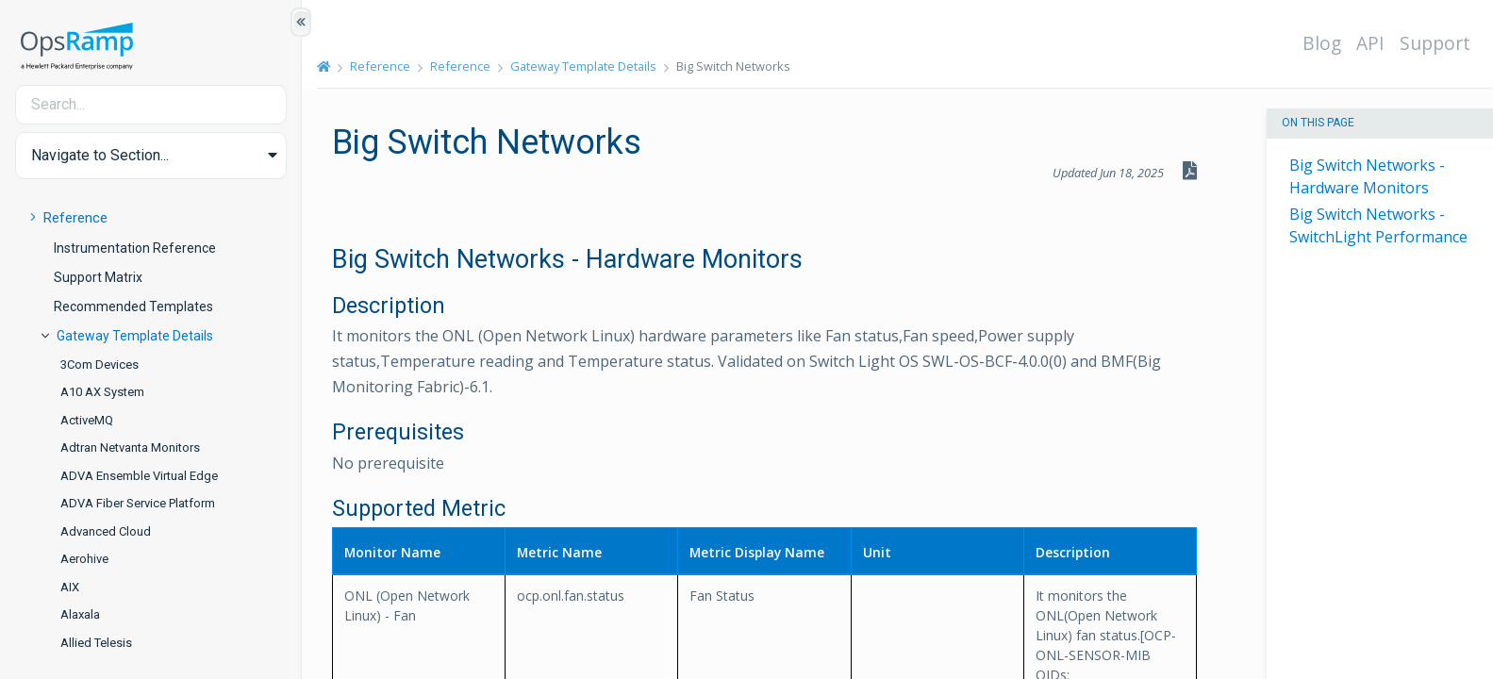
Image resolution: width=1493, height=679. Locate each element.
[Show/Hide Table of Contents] (300, 22)
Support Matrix (98, 277)
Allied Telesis (96, 643)
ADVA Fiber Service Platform (137, 503)
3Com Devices (99, 364)
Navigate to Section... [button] (100, 155)
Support (1435, 43)
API (1370, 43)
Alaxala (80, 614)
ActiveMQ (86, 420)
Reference (75, 217)
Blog (1321, 43)
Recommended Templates (133, 306)
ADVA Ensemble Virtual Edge (139, 476)
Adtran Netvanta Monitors (130, 447)
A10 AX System (102, 392)
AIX (69, 587)
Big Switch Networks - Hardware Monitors (1367, 176)
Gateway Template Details (135, 335)
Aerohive (84, 559)
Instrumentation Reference (135, 248)
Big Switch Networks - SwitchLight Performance (1378, 225)
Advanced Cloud (105, 531)
